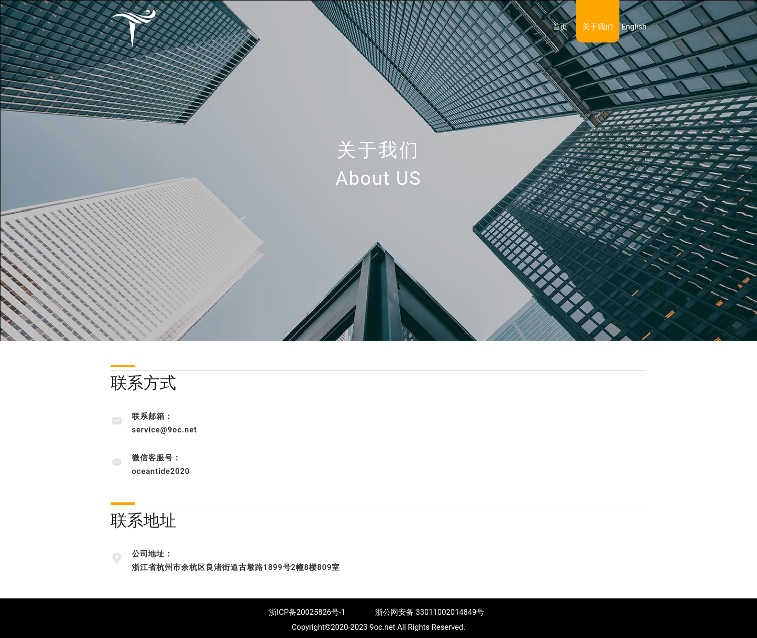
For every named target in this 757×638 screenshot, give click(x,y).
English (633, 26)
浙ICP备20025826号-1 (307, 612)
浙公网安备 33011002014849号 (430, 612)
